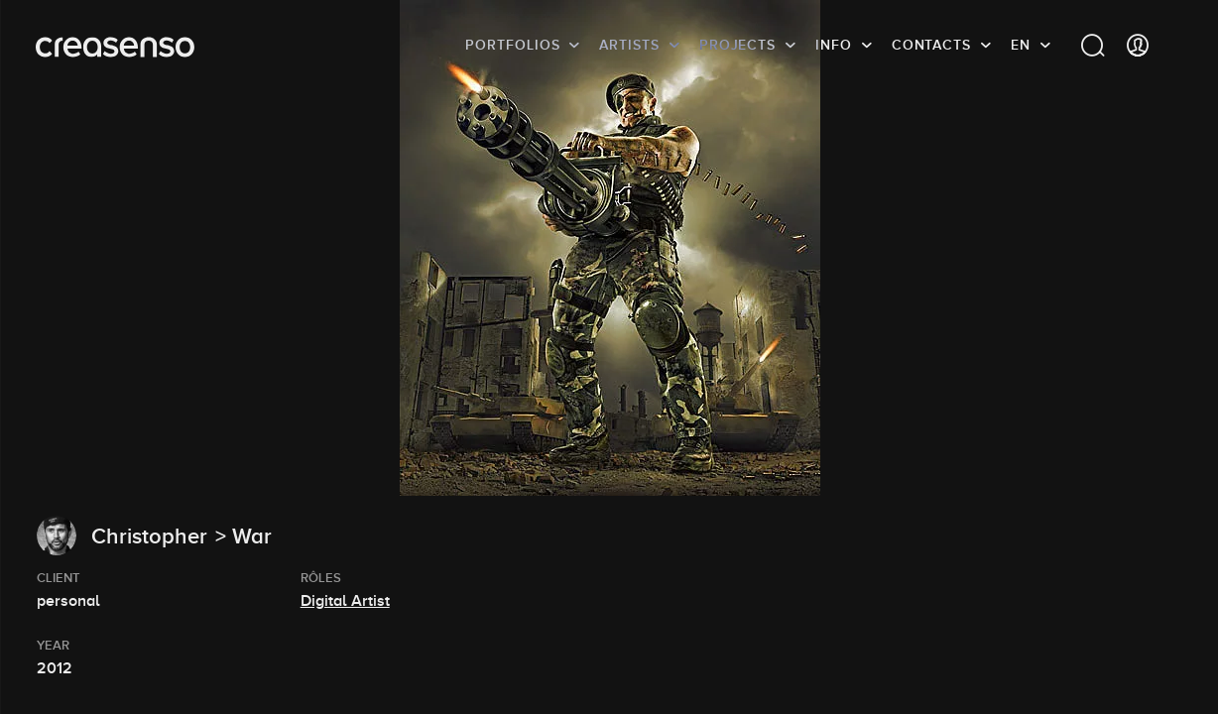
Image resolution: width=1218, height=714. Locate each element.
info (833, 45)
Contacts (931, 45)
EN (1021, 45)
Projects (737, 45)
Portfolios (512, 45)
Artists (629, 45)
